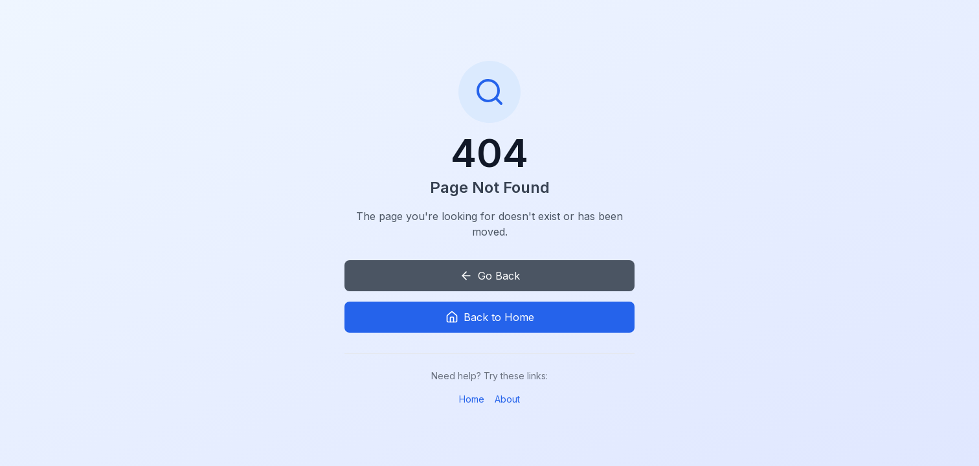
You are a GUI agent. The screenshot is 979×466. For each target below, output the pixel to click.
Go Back (490, 275)
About (507, 399)
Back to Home (489, 317)
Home (471, 399)
